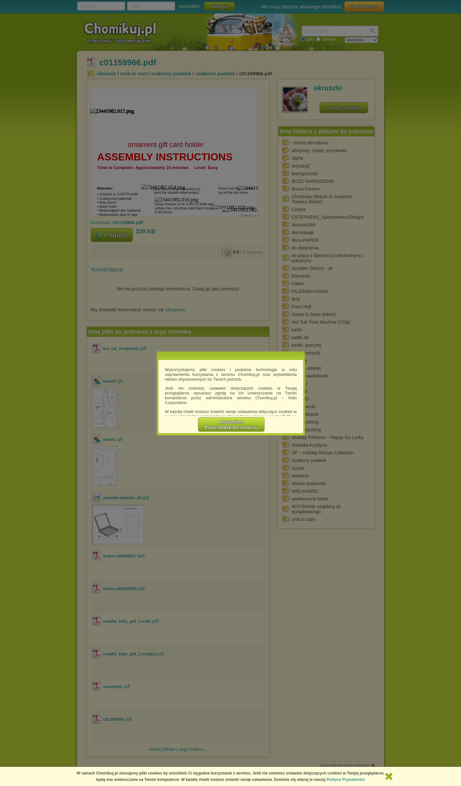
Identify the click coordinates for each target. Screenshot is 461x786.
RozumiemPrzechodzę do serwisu (231, 424)
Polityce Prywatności (346, 779)
